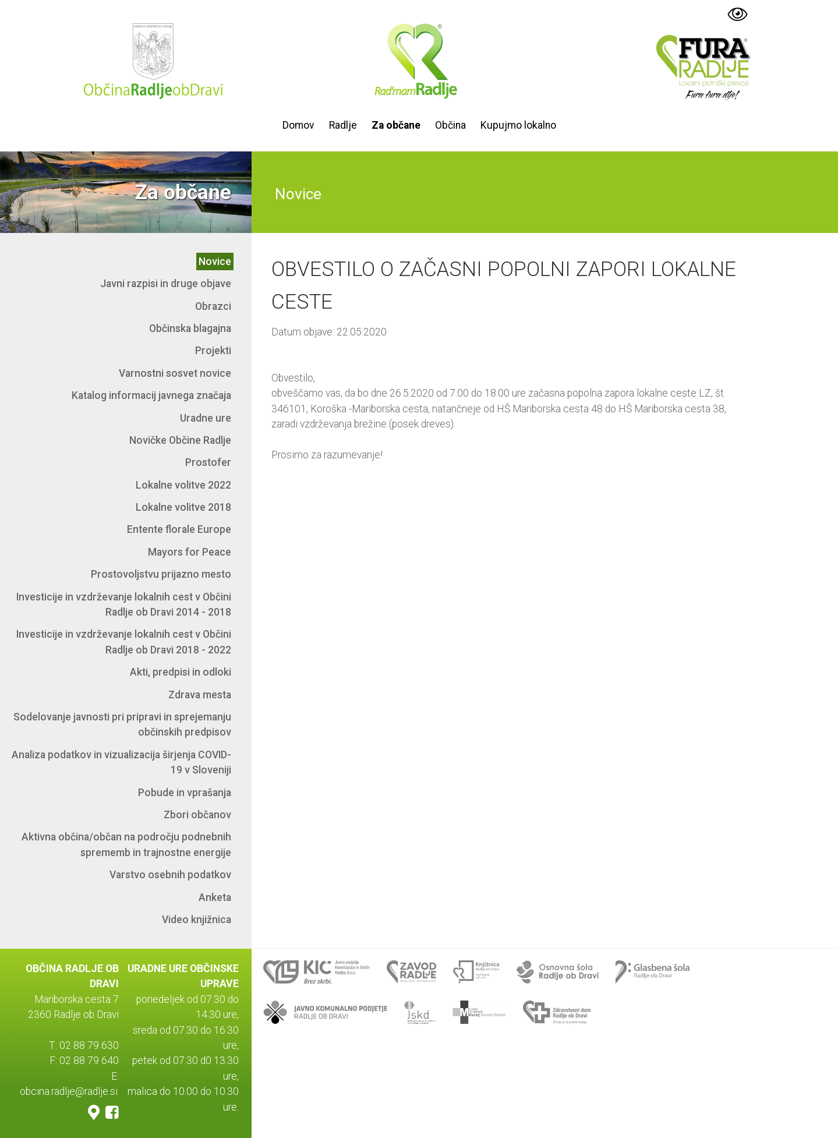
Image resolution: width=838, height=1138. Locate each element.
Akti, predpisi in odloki (180, 672)
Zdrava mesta (199, 695)
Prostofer (208, 462)
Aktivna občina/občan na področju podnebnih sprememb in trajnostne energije (126, 844)
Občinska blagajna (190, 328)
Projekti (213, 350)
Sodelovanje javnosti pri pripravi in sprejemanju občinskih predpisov (122, 724)
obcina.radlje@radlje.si (69, 1091)
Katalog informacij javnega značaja (151, 395)
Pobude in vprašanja (184, 792)
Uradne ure (205, 418)
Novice (215, 261)
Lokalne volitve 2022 (183, 485)
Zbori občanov (197, 815)
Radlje (343, 125)
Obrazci (213, 306)
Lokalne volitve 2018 (183, 507)
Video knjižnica (196, 919)
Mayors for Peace (189, 552)
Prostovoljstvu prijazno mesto (161, 574)
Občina (450, 125)
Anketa (215, 897)
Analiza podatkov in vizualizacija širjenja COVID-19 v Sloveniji (121, 762)
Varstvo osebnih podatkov (170, 875)
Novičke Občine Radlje (180, 440)
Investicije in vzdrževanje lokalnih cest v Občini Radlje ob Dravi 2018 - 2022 (123, 641)
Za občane (396, 125)
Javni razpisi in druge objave (165, 283)
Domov (298, 125)
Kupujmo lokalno (518, 125)
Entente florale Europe (179, 529)
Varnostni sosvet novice (175, 373)
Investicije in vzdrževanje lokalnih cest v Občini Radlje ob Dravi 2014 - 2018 (123, 604)
